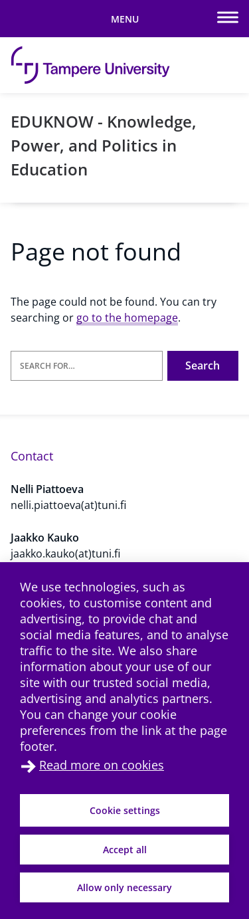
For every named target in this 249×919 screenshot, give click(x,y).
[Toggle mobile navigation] (124, 18)
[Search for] (87, 366)
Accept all (125, 849)
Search (202, 365)
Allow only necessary (124, 887)
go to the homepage (127, 317)
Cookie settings (125, 810)
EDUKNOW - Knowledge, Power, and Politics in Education (104, 145)
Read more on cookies (101, 765)
